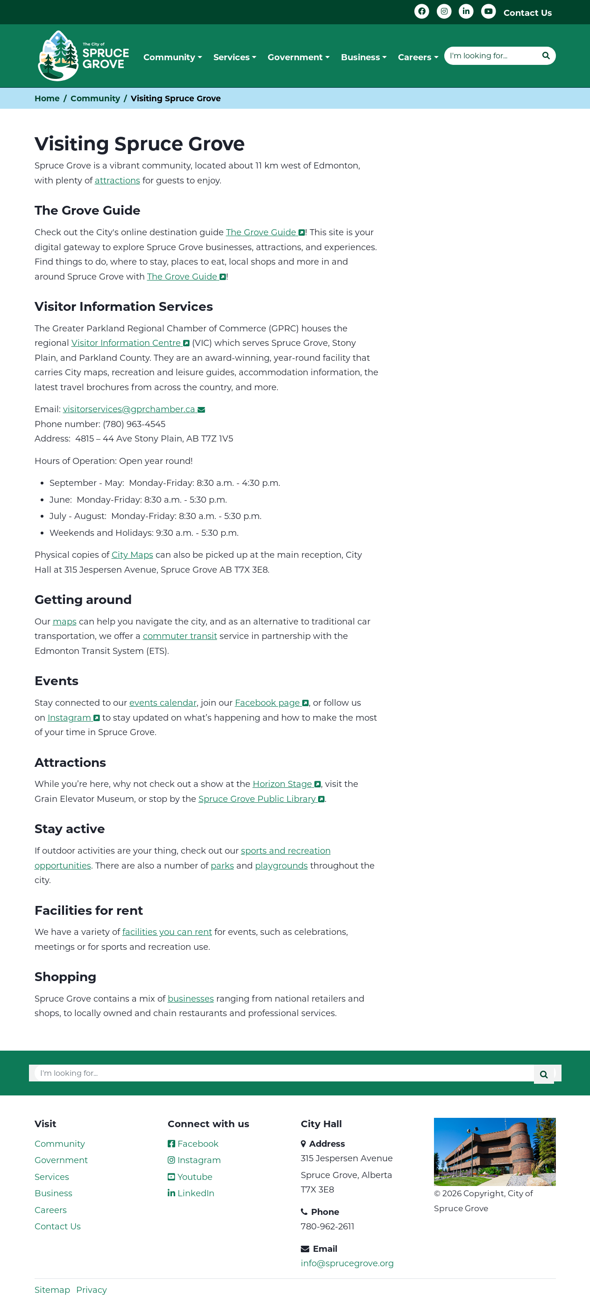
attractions (117, 180)
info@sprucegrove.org (347, 1263)
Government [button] (295, 57)
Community (95, 98)
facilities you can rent (167, 931)
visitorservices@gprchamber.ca (134, 408)
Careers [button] (415, 57)
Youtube (190, 1176)
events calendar (163, 702)
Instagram (74, 717)
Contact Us (528, 12)
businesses (191, 998)
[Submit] (546, 55)
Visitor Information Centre (130, 342)
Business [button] (360, 57)
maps (65, 621)
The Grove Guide (265, 232)
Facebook (193, 1143)
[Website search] (490, 55)
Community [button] (169, 57)
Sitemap (52, 1289)
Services (52, 1176)
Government (61, 1159)
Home (47, 98)
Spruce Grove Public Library (262, 798)
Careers (51, 1209)
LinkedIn (191, 1193)
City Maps (132, 554)
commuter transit (180, 635)
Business (53, 1193)
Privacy (91, 1289)
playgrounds (281, 865)
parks (222, 865)
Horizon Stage (287, 783)
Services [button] (231, 57)
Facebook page (272, 702)
